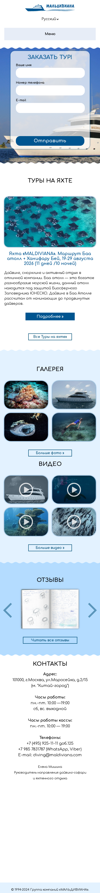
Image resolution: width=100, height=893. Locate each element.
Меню (50, 34)
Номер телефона (30, 82)
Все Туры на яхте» (50, 337)
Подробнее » (50, 316)
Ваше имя (23, 65)
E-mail (21, 100)
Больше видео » (50, 548)
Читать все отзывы (50, 640)
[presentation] (50, 125)
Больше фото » (50, 453)
